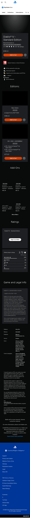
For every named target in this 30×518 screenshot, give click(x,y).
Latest (3, 12)
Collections (11, 12)
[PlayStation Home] (15, 2)
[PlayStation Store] (7, 7)
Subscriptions (19, 12)
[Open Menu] (2, 2)
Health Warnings (7, 402)
